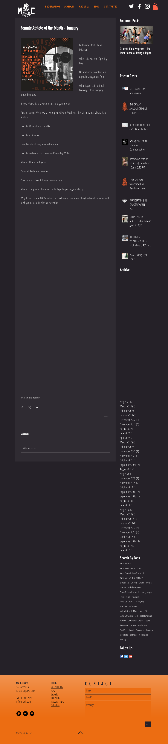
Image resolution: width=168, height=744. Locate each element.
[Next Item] (148, 35)
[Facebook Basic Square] (121, 656)
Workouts (149, 630)
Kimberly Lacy (139, 601)
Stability (147, 620)
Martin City (143, 611)
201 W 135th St (125, 563)
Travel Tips (123, 630)
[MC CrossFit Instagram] (147, 6)
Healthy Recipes (146, 592)
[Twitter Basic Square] (126, 656)
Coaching (134, 582)
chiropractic (124, 634)
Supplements (142, 625)
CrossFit (148, 582)
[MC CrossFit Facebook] (139, 6)
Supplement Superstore (128, 625)
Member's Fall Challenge (143, 615)
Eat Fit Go (123, 587)
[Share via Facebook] (22, 407)
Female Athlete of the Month (30, 397)
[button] (155, 6)
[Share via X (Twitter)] (29, 407)
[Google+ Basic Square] (130, 656)
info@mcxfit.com (23, 701)
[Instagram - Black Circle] (32, 713)
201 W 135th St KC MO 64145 (130, 568)
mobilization (143, 634)
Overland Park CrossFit (135, 620)
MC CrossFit (133, 606)
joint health (133, 634)
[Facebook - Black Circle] (18, 713)
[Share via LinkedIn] (36, 407)
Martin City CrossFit (126, 615)
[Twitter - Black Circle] (25, 713)
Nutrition (123, 620)
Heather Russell (125, 596)
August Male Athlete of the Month (131, 577)
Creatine (141, 582)
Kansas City (135, 596)
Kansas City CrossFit (126, 601)
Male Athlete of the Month (129, 611)
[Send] (148, 724)
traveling (123, 639)
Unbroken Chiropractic (136, 630)
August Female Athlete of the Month (132, 573)
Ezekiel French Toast (135, 587)
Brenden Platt (124, 582)
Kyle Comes (124, 606)
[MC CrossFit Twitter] (131, 6)
